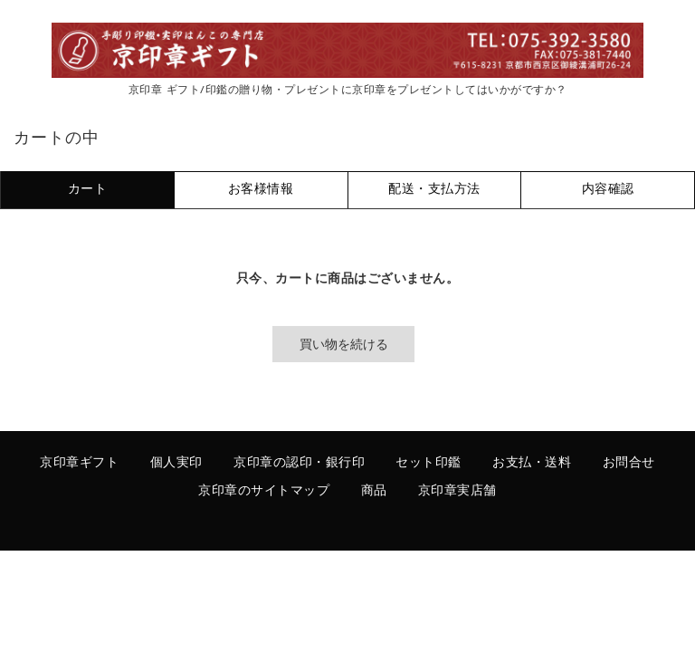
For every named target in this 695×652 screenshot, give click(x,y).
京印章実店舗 (457, 491)
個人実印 (176, 463)
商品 (374, 491)
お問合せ (629, 463)
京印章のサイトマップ (263, 491)
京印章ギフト (79, 463)
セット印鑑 (428, 463)
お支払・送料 (531, 463)
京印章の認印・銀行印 (299, 463)
